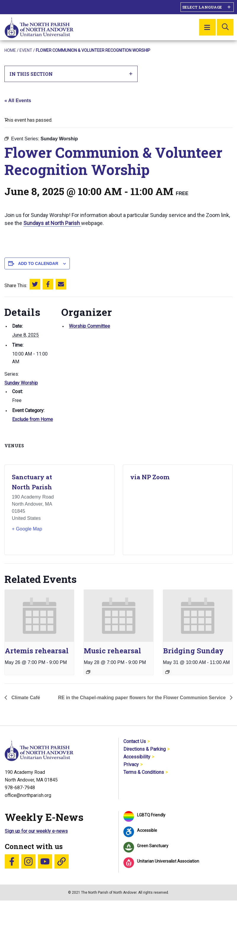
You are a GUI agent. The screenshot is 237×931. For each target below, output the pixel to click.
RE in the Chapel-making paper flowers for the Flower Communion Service (142, 697)
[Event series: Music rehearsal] (88, 672)
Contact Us (134, 741)
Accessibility (136, 757)
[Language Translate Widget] (207, 7)
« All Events (17, 100)
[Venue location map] (84, 510)
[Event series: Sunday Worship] (167, 672)
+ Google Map (27, 528)
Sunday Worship (21, 383)
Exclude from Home (32, 419)
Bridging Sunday (193, 650)
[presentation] (39, 616)
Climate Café (25, 697)
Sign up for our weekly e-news (36, 831)
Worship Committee (89, 326)
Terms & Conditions (143, 772)
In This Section (71, 74)
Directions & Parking (144, 749)
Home (10, 50)
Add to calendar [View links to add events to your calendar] (38, 263)
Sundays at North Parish (52, 223)
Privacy (131, 764)
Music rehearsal (112, 650)
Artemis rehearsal (37, 650)
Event (26, 50)
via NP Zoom (150, 477)
